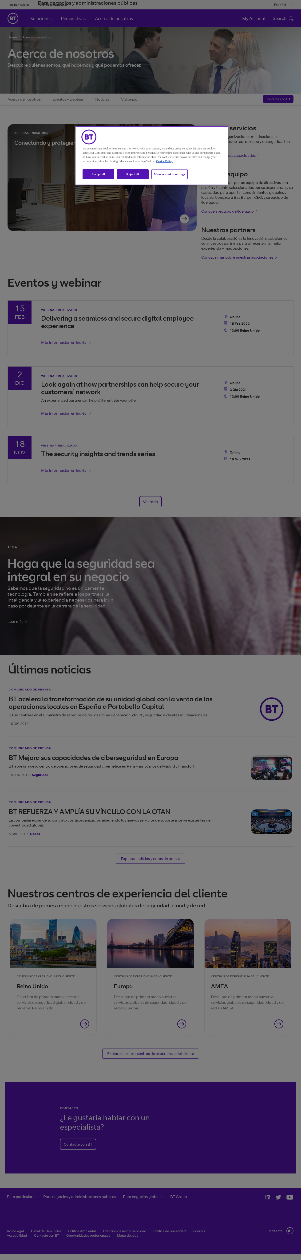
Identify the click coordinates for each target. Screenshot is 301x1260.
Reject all (132, 174)
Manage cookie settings (169, 174)
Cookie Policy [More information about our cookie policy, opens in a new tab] (164, 161)
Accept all (98, 174)
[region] (151, 155)
